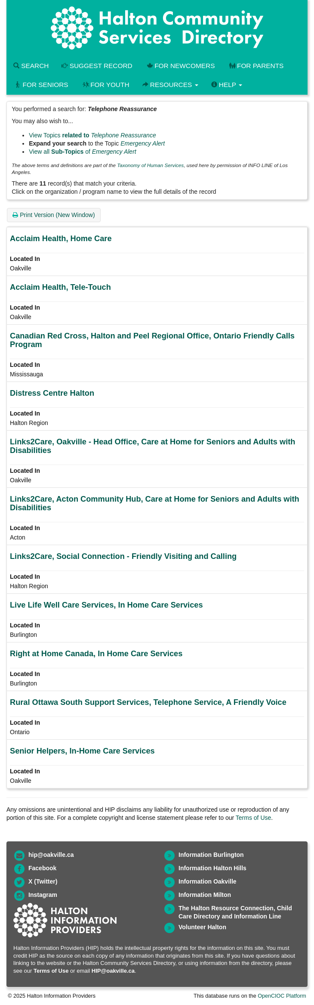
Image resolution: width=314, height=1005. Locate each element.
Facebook (42, 868)
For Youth (105, 84)
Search (31, 65)
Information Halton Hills (212, 868)
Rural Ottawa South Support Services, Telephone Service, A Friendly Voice (148, 702)
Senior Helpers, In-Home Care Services (82, 751)
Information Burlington (211, 854)
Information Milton (205, 894)
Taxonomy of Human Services (150, 165)
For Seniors (40, 84)
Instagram (42, 894)
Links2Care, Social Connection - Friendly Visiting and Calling (123, 556)
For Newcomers (180, 65)
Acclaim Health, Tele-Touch (60, 287)
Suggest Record (97, 65)
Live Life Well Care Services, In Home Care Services (106, 605)
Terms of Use (253, 817)
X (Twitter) (42, 881)
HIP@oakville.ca (113, 971)
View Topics (92, 135)
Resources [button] (170, 84)
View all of (82, 151)
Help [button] (226, 84)
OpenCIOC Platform (282, 996)
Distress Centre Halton (52, 393)
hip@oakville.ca (51, 854)
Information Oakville (208, 881)
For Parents (255, 65)
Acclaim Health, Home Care (61, 238)
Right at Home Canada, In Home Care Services (96, 653)
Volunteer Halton (202, 927)
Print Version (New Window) (53, 214)
